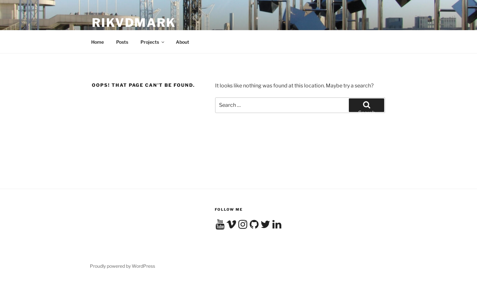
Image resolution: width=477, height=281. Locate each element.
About (182, 42)
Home (97, 42)
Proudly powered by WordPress (122, 266)
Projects (153, 42)
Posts (122, 42)
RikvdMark (134, 23)
